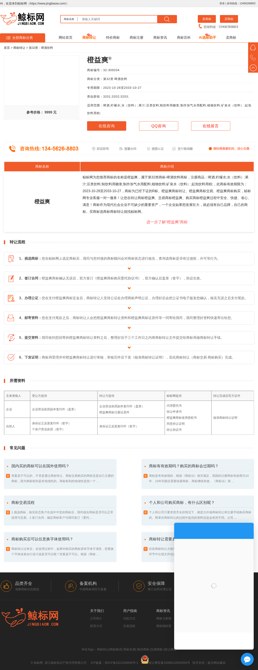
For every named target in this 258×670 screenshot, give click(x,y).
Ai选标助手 (207, 37)
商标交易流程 (63, 510)
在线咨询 (106, 126)
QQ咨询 (158, 126)
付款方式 (129, 618)
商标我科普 (163, 626)
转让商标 (170, 649)
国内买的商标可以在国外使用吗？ (63, 474)
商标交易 (129, 649)
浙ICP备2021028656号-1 (121, 662)
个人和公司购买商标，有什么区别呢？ (200, 510)
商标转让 (89, 37)
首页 (7, 47)
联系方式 (96, 626)
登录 (222, 3)
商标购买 (116, 649)
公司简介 (96, 618)
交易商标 (157, 649)
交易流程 (129, 626)
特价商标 (113, 37)
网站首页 (65, 37)
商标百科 (184, 37)
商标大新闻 (163, 618)
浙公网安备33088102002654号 (169, 662)
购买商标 (143, 649)
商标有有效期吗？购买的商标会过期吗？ (200, 474)
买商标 (228, 19)
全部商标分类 (22, 38)
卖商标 (206, 19)
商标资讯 (160, 37)
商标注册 (136, 37)
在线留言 (211, 126)
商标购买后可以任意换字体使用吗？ (63, 547)
